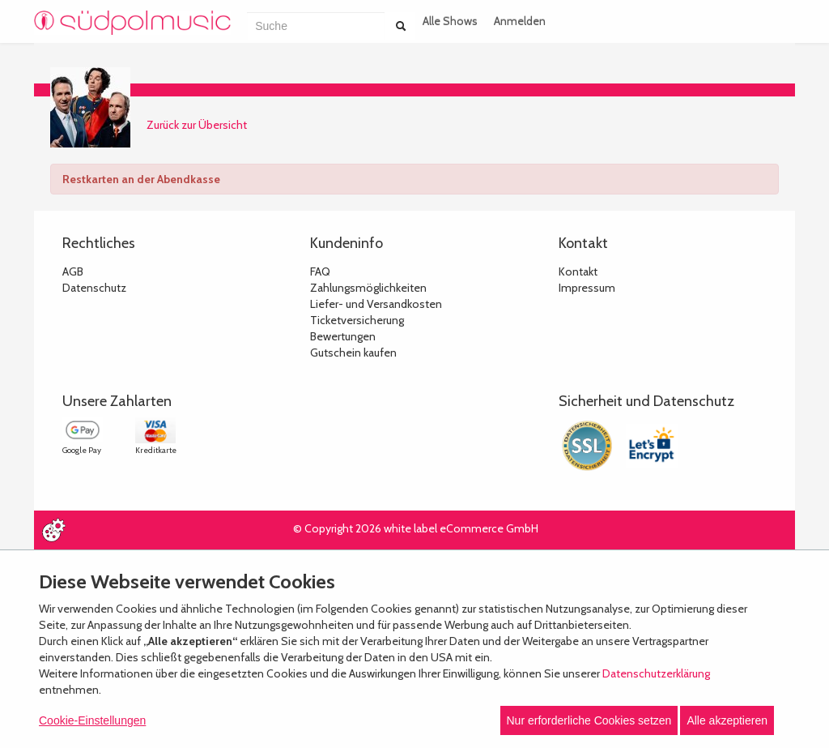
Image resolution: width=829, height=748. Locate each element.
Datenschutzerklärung (656, 673)
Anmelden (520, 21)
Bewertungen (343, 336)
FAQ (320, 271)
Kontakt (578, 271)
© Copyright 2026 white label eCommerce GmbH (415, 528)
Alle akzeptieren (727, 720)
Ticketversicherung (357, 320)
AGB (72, 271)
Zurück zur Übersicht (197, 125)
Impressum (587, 287)
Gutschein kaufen (353, 352)
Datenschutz (94, 287)
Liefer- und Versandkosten (376, 304)
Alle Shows (450, 21)
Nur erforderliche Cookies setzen (589, 720)
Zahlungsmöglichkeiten (368, 287)
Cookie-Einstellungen (92, 720)
